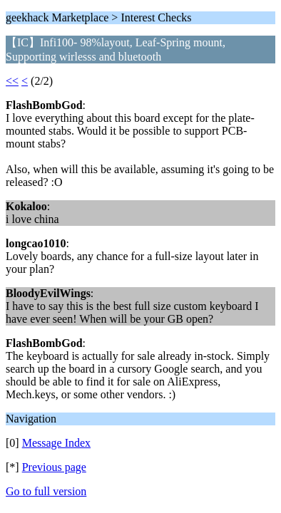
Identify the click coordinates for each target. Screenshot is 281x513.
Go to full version (46, 491)
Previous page (54, 467)
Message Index (56, 443)
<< (12, 81)
